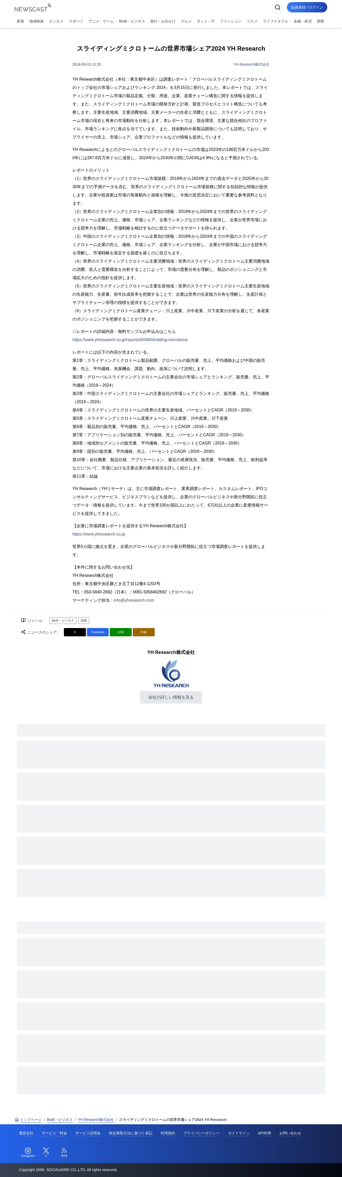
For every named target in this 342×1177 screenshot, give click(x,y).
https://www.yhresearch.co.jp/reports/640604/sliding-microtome (130, 340)
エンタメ (56, 21)
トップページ (28, 1120)
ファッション (231, 21)
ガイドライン (239, 1133)
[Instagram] (28, 1153)
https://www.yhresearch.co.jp (98, 534)
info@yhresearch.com (134, 600)
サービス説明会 (88, 1133)
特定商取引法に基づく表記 (130, 1133)
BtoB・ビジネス (132, 21)
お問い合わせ (290, 1133)
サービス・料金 (54, 1133)
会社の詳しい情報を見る (171, 697)
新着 (20, 21)
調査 (320, 21)
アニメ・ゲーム (101, 21)
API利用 (264, 1133)
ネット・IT (205, 21)
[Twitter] (46, 1153)
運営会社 (26, 1133)
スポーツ (76, 21)
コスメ (252, 21)
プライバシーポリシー (201, 1133)
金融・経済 (303, 21)
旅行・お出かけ (163, 21)
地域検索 (36, 21)
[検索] (277, 7)
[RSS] (64, 1153)
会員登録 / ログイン (307, 7)
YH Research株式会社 (252, 64)
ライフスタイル (275, 21)
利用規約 (168, 1133)
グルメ (186, 21)
